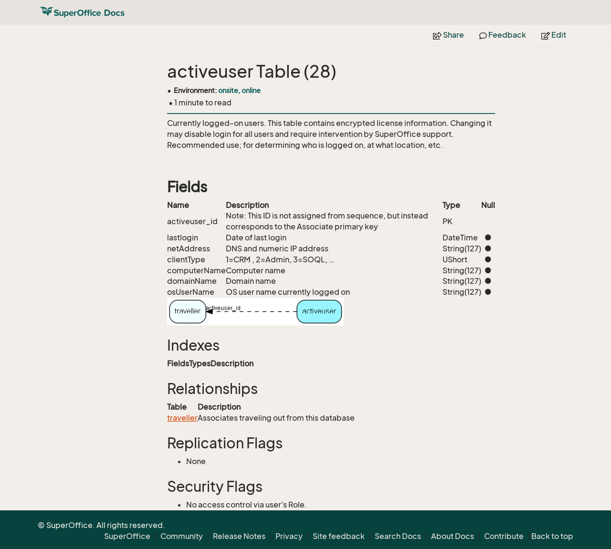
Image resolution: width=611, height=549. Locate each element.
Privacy (289, 536)
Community (181, 536)
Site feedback (339, 536)
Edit (553, 35)
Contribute (504, 536)
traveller (182, 418)
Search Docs (398, 536)
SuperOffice (127, 536)
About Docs (452, 536)
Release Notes (239, 536)
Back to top (552, 536)
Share (448, 35)
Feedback (502, 35)
